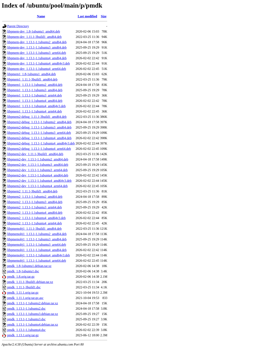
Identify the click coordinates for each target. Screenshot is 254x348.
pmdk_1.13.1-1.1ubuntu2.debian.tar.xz (32, 303)
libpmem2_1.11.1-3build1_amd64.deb (32, 191)
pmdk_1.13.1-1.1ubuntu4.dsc (26, 330)
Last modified (87, 16)
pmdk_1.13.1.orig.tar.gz (23, 335)
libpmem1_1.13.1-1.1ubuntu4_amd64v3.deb (36, 106)
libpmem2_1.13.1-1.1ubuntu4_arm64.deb (34, 223)
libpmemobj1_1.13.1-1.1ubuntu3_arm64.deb (36, 244)
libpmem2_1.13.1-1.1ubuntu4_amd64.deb (34, 212)
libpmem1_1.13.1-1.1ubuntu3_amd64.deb (34, 90)
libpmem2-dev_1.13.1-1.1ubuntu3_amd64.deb (37, 164)
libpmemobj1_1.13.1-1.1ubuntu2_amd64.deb (37, 234)
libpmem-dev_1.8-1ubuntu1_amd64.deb (33, 31)
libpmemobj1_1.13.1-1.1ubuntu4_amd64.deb (37, 250)
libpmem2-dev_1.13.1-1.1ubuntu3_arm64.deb (37, 170)
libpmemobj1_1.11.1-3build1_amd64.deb (34, 228)
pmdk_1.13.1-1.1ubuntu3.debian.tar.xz (32, 314)
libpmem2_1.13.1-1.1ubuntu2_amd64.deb (34, 196)
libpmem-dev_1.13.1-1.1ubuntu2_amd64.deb (37, 42)
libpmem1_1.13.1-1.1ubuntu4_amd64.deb (34, 100)
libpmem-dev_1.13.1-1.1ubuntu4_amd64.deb (37, 58)
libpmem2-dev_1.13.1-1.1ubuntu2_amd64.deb (37, 159)
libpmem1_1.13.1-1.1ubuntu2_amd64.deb (34, 84)
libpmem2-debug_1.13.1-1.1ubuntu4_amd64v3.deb (41, 143)
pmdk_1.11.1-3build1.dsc (24, 287)
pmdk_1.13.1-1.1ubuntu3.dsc (26, 319)
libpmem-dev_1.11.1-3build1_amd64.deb (34, 37)
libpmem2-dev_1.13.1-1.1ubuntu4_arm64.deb (37, 186)
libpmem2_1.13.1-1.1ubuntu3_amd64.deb (34, 202)
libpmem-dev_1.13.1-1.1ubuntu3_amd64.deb (37, 47)
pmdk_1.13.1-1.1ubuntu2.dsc (26, 308)
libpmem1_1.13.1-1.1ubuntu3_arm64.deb (34, 95)
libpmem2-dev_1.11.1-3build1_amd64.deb (35, 154)
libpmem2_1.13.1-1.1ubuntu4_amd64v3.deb (36, 218)
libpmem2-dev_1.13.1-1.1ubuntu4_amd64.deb (37, 175)
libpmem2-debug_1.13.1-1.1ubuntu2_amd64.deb (39, 122)
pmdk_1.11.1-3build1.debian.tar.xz (30, 282)
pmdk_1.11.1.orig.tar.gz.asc (25, 298)
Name (41, 16)
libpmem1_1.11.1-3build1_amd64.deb (32, 79)
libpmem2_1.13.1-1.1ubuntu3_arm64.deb (34, 207)
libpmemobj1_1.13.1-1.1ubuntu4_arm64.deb (36, 260)
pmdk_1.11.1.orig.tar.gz (23, 292)
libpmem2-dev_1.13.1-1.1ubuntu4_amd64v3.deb (39, 180)
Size (104, 16)
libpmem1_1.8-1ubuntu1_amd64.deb (31, 74)
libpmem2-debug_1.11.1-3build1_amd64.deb (37, 116)
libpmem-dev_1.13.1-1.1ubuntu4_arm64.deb (36, 69)
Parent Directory (18, 26)
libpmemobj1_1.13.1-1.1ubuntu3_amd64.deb (37, 239)
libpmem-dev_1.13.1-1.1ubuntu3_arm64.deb (36, 53)
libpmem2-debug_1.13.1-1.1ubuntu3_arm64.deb (39, 132)
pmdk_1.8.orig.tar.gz (20, 276)
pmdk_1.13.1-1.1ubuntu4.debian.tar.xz (32, 324)
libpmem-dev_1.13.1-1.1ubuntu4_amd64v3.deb (38, 63)
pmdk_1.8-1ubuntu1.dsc (23, 271)
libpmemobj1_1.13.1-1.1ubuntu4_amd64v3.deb (38, 255)
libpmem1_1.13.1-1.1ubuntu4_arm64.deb (34, 111)
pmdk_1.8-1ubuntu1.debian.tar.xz (29, 266)
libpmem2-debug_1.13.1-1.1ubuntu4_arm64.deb (39, 148)
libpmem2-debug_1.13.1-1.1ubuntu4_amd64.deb (39, 138)
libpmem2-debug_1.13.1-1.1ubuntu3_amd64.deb (39, 127)
